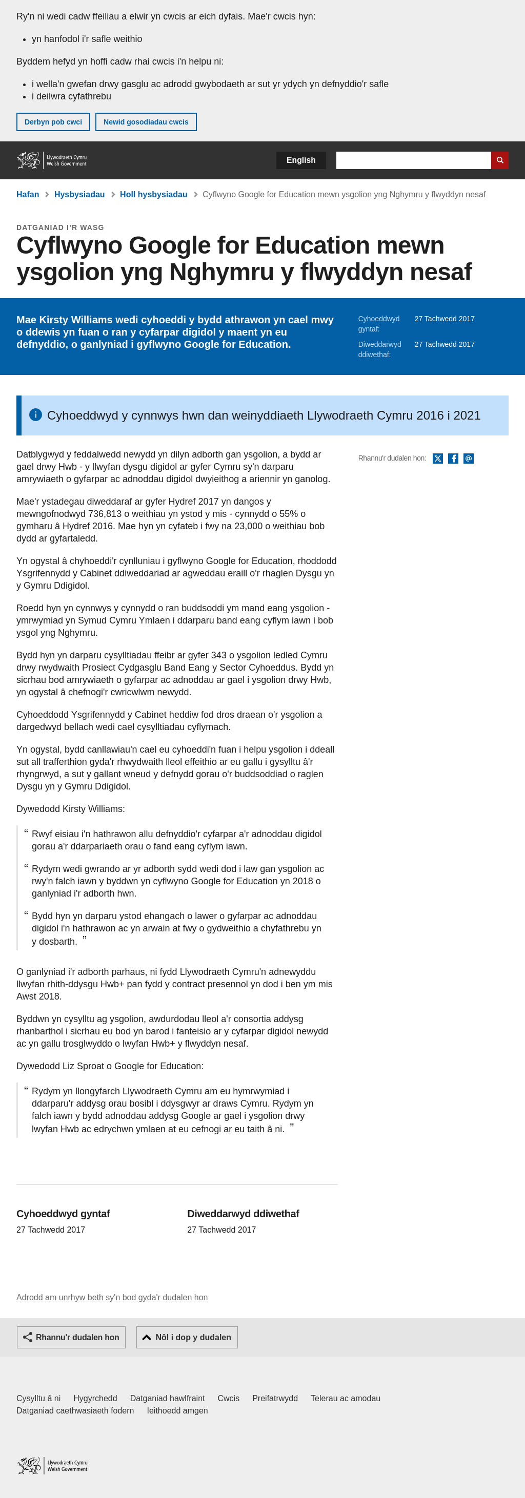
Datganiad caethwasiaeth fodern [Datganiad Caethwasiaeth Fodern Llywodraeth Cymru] (75, 1410)
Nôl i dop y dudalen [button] (193, 1337)
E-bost (468, 459)
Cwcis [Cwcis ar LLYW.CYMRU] (229, 1398)
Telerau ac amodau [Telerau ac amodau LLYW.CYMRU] (345, 1398)
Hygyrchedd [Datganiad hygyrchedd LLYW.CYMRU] (95, 1398)
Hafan (27, 194)
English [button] (301, 160)
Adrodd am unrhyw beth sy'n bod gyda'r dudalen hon (112, 1297)
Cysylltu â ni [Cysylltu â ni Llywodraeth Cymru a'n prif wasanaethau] (38, 1398)
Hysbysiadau (79, 194)
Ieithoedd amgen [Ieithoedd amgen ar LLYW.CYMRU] (177, 1410)
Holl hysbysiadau (154, 194)
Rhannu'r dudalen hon (77, 1337)
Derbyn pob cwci (53, 122)
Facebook (453, 459)
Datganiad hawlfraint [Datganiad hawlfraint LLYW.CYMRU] (167, 1398)
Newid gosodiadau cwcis (146, 122)
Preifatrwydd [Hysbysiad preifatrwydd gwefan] (275, 1398)
